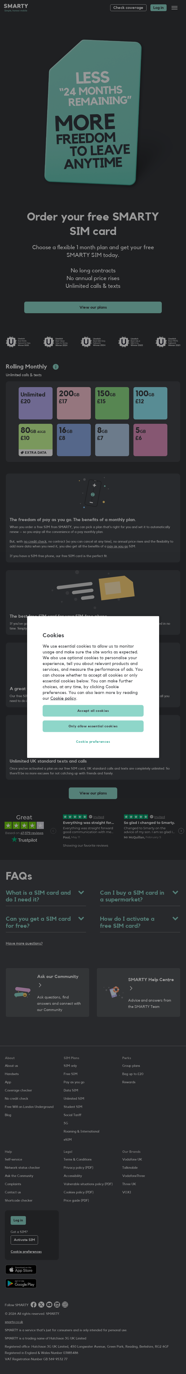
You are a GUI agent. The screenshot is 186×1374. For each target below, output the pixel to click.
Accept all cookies (93, 711)
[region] (93, 687)
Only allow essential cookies (93, 726)
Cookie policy (63, 698)
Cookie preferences (93, 742)
